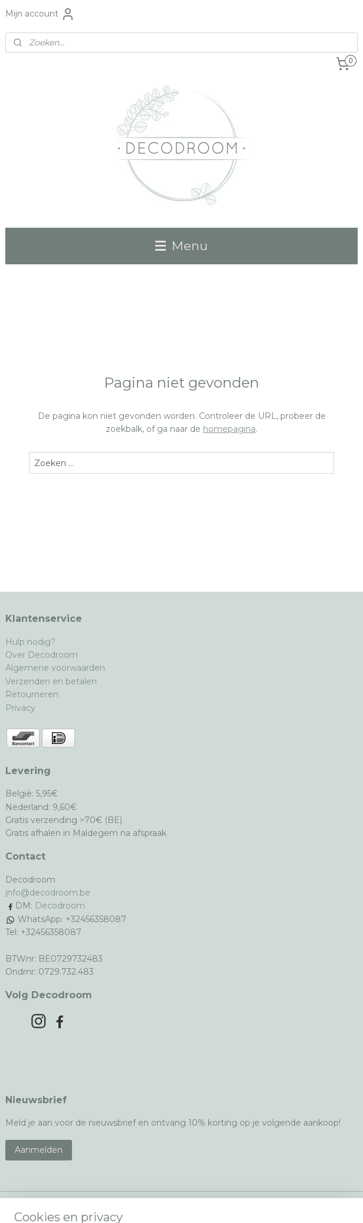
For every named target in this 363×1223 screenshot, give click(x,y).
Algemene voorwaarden (55, 668)
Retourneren (31, 694)
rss (154, 1201)
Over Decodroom (41, 655)
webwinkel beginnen (197, 1201)
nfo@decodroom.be (48, 892)
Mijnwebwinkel (301, 1201)
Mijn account (40, 14)
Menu (181, 245)
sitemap (132, 1201)
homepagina (229, 429)
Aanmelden (39, 1150)
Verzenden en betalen (51, 681)
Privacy (20, 708)
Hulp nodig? (30, 642)
